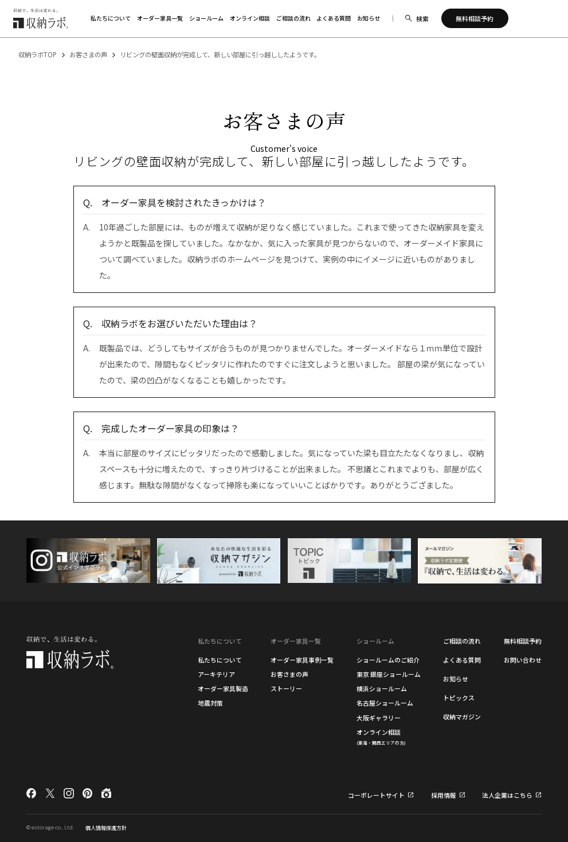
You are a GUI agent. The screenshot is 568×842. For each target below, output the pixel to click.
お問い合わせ (523, 659)
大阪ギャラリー (379, 717)
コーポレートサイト (376, 795)
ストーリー (286, 688)
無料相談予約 (523, 640)
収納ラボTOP (37, 54)
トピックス (459, 697)
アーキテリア (216, 674)
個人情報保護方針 (106, 828)
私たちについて (220, 659)
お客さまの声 (88, 54)
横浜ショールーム (382, 688)
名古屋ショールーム (385, 702)
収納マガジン (462, 716)
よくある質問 (462, 659)
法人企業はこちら (507, 795)
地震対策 (210, 702)
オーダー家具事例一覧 (302, 659)
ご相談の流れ (462, 640)
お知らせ (455, 678)
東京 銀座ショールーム (389, 674)
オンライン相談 (381, 736)
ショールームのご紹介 (388, 659)
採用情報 (443, 795)
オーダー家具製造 (223, 688)
